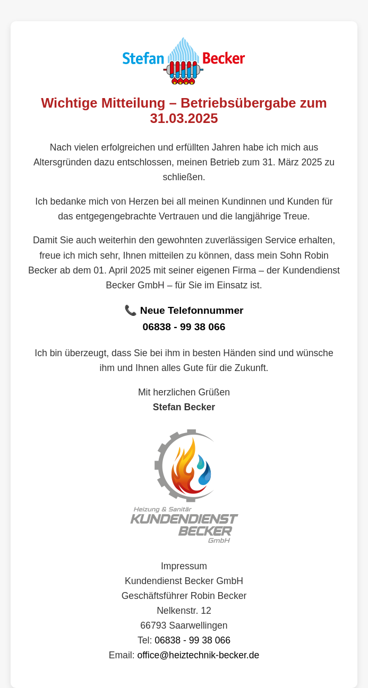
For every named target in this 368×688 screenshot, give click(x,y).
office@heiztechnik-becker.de (199, 655)
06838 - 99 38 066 (184, 326)
